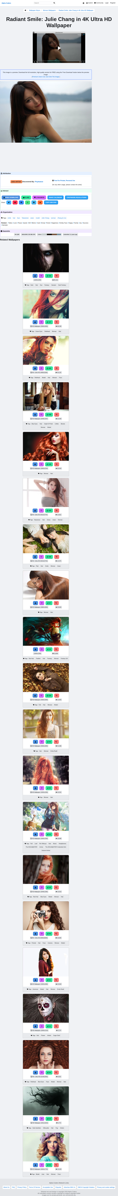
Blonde (63, 424)
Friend (48, 223)
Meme (33, 223)
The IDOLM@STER (31, 847)
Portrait (34, 943)
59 (49, 934)
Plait (37, 566)
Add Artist (16, 182)
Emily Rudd (54, 751)
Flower (43, 1035)
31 (49, 980)
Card (38, 223)
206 (49, 557)
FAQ (13, 1187)
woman (53, 218)
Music (55, 843)
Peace (19, 223)
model (38, 218)
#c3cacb (44, 234)
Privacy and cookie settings (106, 1187)
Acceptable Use (48, 1187)
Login (106, 3)
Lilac (43, 1174)
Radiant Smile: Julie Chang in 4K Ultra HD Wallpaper (76, 10)
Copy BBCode (51, 202)
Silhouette (46, 1128)
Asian (54, 520)
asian (32, 218)
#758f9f (59, 234)
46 (49, 742)
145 (49, 464)
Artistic (49, 1035)
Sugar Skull (56, 1035)
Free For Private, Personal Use (64, 180)
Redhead (47, 331)
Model (44, 377)
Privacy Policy (21, 1187)
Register (113, 3)
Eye (41, 285)
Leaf (36, 843)
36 (49, 1165)
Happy (70, 223)
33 (49, 649)
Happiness (55, 223)
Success (85, 223)
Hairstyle (4, 225)
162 (49, 276)
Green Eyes (38, 331)
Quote (25, 223)
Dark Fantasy (62, 285)
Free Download (10, 197)
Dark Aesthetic (37, 1128)
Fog (57, 1128)
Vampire (53, 285)
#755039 (54, 234)
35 (49, 1072)
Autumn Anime (46, 850)
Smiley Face (63, 223)
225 (49, 695)
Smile (47, 566)
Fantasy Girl (64, 658)
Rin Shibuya (42, 843)
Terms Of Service (34, 1187)
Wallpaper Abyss (34, 10)
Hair (36, 285)
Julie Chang (45, 218)
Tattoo (10, 223)
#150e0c (49, 234)
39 (49, 887)
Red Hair (31, 658)
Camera (50, 943)
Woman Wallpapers (49, 10)
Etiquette (58, 1187)
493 (49, 368)
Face (60, 377)
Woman (54, 331)
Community (98, 3)
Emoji (42, 223)
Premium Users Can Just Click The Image (45, 77)
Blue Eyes (34, 424)
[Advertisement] (46, 157)
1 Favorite (39, 197)
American (35, 989)
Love (15, 223)
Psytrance (39, 182)
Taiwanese (25, 218)
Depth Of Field (48, 424)
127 (49, 322)
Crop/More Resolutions (76, 197)
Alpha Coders (6, 3)
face (18, 218)
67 (49, 603)
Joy (80, 223)
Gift (29, 223)
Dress (48, 520)
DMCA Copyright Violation (86, 1187)
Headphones (62, 843)
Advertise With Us (69, 1187)
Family (76, 223)
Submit (89, 3)
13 (49, 1119)
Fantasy (46, 285)
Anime (41, 847)
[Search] (54, 3)
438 (49, 414)
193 (49, 510)
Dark (32, 285)
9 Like (26, 197)
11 (49, 1026)
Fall (40, 705)
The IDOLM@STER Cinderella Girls (55, 847)
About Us (6, 1187)
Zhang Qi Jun (62, 218)
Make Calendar (55, 197)
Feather (38, 658)
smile (9, 218)
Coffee (57, 424)
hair (14, 218)
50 (49, 788)
